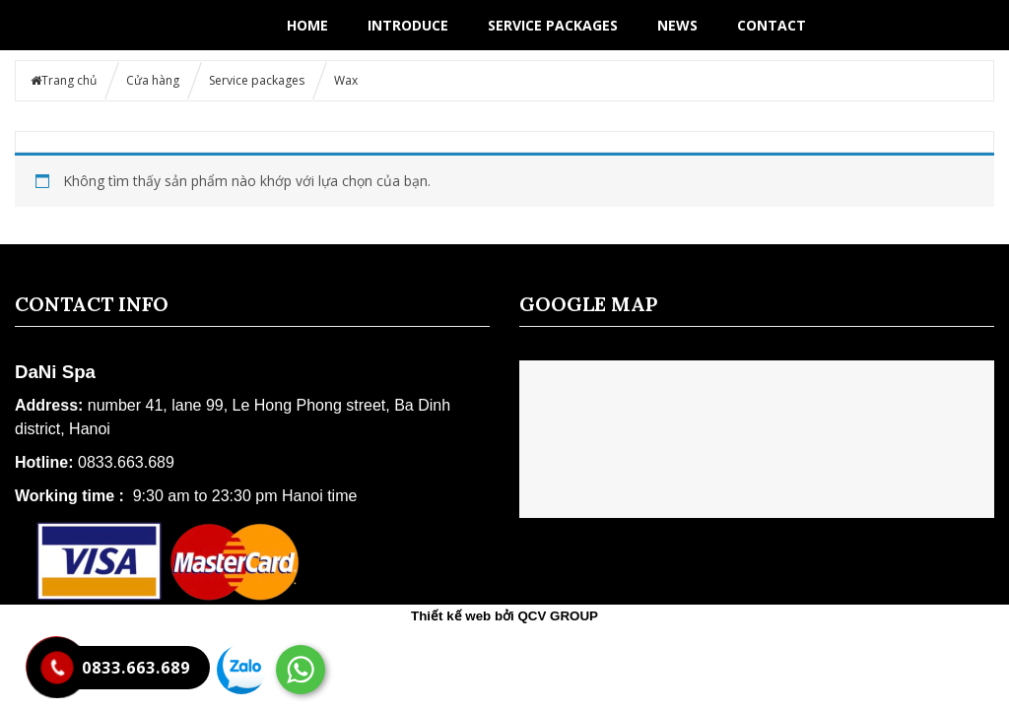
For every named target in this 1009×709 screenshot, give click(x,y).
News (677, 25)
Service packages (553, 25)
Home (307, 25)
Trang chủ (69, 80)
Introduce (408, 25)
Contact (771, 25)
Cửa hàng (152, 80)
